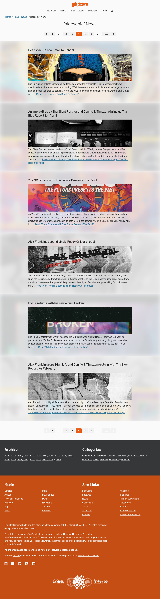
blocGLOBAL (88, 455)
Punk (44, 498)
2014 (13, 459)
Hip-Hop (9, 502)
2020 (44, 455)
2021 (38, 455)
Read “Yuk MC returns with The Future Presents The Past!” (64, 224)
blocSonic (101, 455)
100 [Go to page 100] (106, 34)
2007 (58, 459)
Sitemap (124, 506)
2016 (69, 455)
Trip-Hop (46, 506)
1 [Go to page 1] (52, 34)
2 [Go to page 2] (66, 34)
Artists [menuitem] (63, 10)
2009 (44, 459)
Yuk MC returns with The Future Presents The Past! (62, 180)
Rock (7, 510)
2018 (57, 455)
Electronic (47, 502)
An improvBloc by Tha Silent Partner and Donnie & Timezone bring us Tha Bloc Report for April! (77, 113)
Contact (86, 514)
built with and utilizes (88, 555)
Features (86, 494)
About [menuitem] (81, 10)
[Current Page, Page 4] (79, 34)
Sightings (124, 494)
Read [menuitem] (72, 10)
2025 (13, 455)
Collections (87, 502)
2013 (19, 459)
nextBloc (124, 490)
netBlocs (46, 510)
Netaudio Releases (137, 455)
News (96, 459)
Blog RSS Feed (127, 510)
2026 (7, 455)
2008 (50, 459)
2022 (32, 455)
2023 (25, 455)
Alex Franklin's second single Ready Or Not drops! (61, 241)
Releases (114, 459)
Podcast (104, 459)
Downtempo (48, 494)
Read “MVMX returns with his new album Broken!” (63, 347)
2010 (38, 459)
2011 (32, 459)
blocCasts (87, 490)
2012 (25, 459)
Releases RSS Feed (130, 514)
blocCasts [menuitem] (92, 10)
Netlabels (87, 459)
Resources (125, 502)
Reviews (125, 459)
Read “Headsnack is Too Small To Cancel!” (57, 94)
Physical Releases (14, 498)
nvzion (16, 555)
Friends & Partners (129, 498)
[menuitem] (112, 10)
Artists (8, 494)
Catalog (8, 490)
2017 (63, 455)
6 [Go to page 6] (91, 34)
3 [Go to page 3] (72, 34)
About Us (87, 510)
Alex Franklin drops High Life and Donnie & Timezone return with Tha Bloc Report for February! (78, 366)
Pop (6, 506)
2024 (19, 455)
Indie (44, 490)
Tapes (85, 506)
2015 (7, 459)
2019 (50, 455)
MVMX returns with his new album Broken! (56, 303)
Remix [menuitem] (104, 10)
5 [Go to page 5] (85, 34)
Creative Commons (117, 455)
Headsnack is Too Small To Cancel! (51, 50)
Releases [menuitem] (52, 10)
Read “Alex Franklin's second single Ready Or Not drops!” (65, 285)
